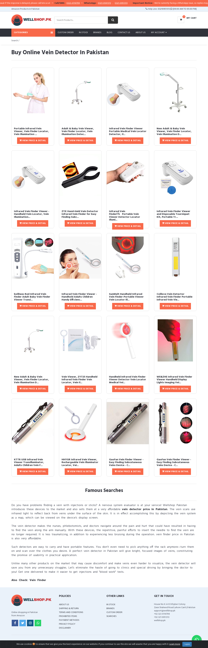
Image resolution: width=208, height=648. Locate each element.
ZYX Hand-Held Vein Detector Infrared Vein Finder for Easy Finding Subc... (80, 214)
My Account (159, 32)
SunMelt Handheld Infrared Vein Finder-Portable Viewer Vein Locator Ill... (126, 297)
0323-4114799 (95, 3)
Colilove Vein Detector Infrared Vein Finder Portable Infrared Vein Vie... (174, 297)
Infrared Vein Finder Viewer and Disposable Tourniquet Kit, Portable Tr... (173, 214)
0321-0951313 (143, 3)
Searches (111, 616)
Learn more (174, 644)
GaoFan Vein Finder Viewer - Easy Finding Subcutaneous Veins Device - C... (126, 462)
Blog (109, 32)
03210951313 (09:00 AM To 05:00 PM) (177, 9)
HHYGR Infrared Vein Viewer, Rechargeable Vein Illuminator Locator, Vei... (80, 462)
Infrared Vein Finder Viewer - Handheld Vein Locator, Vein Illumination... (31, 214)
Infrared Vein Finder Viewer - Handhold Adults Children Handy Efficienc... (79, 297)
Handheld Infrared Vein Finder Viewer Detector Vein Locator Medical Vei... (127, 380)
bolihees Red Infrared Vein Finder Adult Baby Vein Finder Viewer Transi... (32, 297)
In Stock (83, 32)
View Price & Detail (33, 140)
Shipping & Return (69, 608)
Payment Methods (69, 620)
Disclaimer (65, 628)
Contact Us (124, 32)
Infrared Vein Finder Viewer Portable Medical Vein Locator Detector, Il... (127, 131)
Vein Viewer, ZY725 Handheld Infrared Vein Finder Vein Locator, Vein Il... (79, 380)
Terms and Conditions (71, 612)
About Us (141, 32)
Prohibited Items (68, 616)
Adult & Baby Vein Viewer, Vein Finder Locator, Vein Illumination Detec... (78, 131)
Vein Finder (38, 580)
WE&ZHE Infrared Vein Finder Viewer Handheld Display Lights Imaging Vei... (174, 380)
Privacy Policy (67, 624)
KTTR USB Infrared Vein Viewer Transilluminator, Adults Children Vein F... (29, 462)
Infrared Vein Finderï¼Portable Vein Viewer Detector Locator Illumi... (124, 215)
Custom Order (66, 32)
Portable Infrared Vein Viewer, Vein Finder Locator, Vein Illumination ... (31, 131)
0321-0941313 (126, 3)
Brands (97, 32)
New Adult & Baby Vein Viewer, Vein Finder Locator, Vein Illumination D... (174, 131)
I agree (187, 644)
